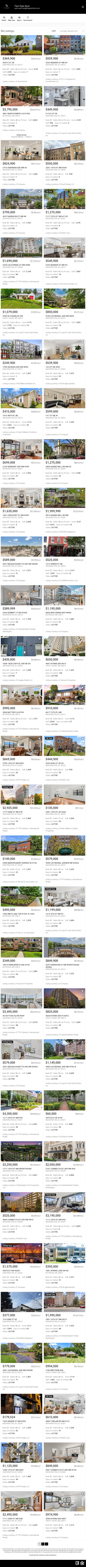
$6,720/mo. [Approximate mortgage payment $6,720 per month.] (36, 708)
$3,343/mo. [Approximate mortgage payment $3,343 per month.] (36, 910)
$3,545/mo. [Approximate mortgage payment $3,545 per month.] (79, 560)
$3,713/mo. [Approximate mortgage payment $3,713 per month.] (79, 261)
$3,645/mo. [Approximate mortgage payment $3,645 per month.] (79, 363)
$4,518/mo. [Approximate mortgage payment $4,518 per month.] (36, 759)
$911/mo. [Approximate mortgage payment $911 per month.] (79, 808)
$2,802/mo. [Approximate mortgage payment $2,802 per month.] (36, 412)
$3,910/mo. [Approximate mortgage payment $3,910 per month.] (79, 859)
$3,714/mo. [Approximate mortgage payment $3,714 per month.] (79, 164)
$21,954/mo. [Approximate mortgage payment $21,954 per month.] (35, 1165)
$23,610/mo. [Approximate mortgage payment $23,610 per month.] (35, 1012)
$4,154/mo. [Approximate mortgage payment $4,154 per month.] (79, 1417)
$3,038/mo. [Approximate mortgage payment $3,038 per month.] (79, 110)
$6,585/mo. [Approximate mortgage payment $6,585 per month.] (79, 1515)
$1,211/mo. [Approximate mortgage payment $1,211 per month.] (36, 1417)
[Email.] (27, 8)
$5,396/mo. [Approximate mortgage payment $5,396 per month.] (36, 212)
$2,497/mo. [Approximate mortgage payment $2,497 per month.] (36, 59)
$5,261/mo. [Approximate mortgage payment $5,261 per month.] (36, 1366)
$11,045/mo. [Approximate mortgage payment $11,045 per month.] (35, 511)
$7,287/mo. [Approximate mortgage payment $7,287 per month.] (36, 312)
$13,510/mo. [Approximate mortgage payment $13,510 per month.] (78, 511)
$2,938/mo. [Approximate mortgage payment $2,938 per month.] (36, 660)
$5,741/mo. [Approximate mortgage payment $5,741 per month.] (79, 312)
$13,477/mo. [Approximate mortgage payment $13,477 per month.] (78, 1315)
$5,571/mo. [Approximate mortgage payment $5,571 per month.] (36, 164)
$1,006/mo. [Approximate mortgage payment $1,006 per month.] (36, 859)
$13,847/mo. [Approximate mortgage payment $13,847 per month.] (78, 1165)
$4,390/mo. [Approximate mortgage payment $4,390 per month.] (79, 660)
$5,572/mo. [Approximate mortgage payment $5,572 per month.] (79, 1012)
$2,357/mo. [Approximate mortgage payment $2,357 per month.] (36, 961)
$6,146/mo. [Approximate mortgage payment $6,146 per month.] (79, 708)
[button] (12, 19)
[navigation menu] (83, 7)
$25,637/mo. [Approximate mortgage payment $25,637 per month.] (35, 110)
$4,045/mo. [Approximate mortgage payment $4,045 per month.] (79, 412)
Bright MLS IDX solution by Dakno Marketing (42, 1555)
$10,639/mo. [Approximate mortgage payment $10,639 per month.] (35, 1267)
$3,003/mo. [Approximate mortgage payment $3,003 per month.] (79, 759)
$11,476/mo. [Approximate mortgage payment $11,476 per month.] (35, 261)
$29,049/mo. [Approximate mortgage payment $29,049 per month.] (35, 1114)
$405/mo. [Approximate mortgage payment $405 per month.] (79, 1114)
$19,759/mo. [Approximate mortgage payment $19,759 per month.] (35, 808)
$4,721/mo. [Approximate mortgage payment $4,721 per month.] (36, 463)
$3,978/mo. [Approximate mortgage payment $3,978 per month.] (36, 560)
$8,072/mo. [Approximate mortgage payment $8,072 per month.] (79, 609)
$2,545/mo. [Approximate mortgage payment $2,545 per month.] (36, 1315)
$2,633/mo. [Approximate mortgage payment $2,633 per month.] (36, 609)
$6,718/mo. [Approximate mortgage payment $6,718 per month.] (79, 1366)
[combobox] (71, 31)
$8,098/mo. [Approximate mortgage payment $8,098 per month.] (79, 910)
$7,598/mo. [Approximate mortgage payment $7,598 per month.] (36, 1466)
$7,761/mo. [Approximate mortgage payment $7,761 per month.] (79, 1063)
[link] (4, 19)
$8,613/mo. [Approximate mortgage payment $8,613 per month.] (79, 212)
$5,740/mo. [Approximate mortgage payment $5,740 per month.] (79, 961)
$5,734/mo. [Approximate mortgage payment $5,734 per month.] (79, 1466)
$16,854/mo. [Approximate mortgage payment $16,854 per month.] (35, 1515)
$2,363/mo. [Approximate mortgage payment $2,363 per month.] (79, 1267)
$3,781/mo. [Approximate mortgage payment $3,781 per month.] (79, 59)
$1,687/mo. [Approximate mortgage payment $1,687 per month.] (36, 363)
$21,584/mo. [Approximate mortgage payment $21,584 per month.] (78, 1216)
